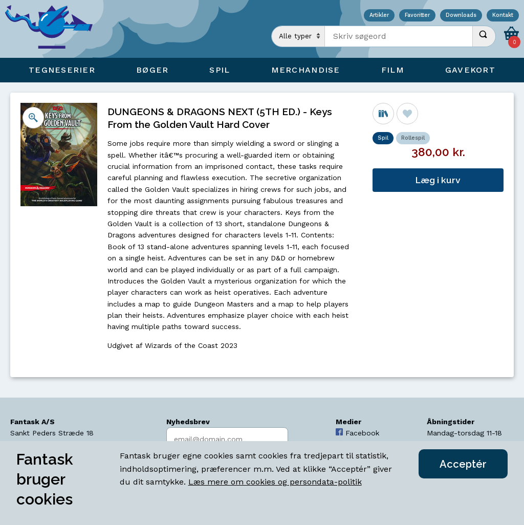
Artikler (379, 15)
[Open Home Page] (53, 29)
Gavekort (470, 70)
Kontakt (502, 15)
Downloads (461, 15)
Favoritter (417, 15)
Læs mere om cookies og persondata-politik (275, 482)
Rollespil (413, 138)
